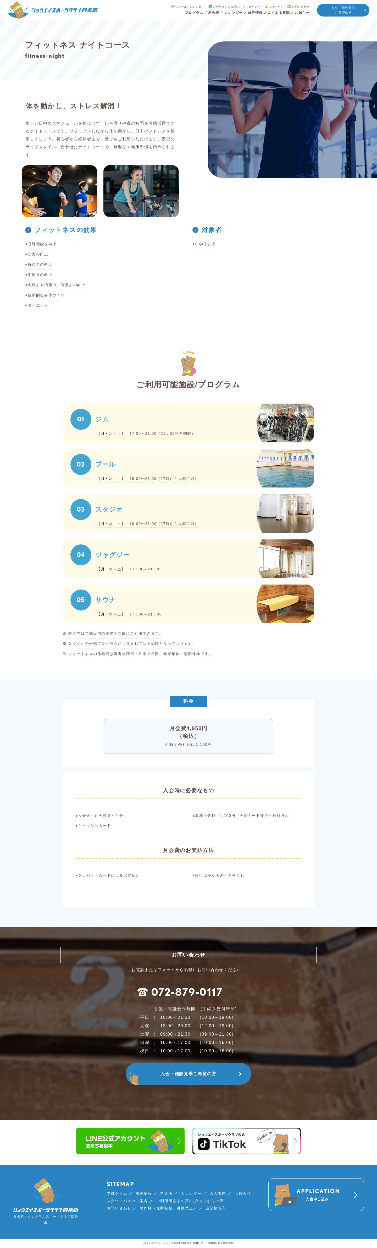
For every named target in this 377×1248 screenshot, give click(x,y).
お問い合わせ (297, 7)
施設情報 (252, 13)
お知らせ (301, 13)
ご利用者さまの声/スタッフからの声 (231, 7)
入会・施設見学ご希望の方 (343, 10)
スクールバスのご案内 (182, 7)
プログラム (189, 13)
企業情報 (214, 1209)
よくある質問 (277, 13)
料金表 (209, 13)
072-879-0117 (180, 993)
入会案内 (218, 1194)
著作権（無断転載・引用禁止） (168, 1209)
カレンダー (230, 13)
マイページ (272, 7)
